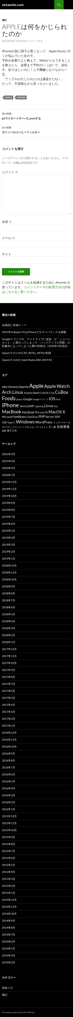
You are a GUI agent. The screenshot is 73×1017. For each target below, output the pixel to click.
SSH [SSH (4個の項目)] (57, 416)
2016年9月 (8, 753)
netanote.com (13, 5)
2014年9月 (8, 920)
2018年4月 (8, 621)
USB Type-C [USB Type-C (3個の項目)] (8, 422)
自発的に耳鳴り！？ (14, 325)
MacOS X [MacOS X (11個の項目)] (56, 411)
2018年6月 (8, 607)
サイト (6, 254)
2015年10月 (9, 830)
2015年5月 (8, 865)
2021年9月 (8, 454)
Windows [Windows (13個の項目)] (25, 421)
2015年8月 (8, 844)
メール (8, 238)
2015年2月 (8, 885)
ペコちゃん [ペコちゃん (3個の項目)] (28, 426)
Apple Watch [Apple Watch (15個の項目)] (57, 386)
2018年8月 (8, 593)
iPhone (21, 97)
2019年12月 (9, 482)
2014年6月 (8, 941)
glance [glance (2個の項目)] (19, 399)
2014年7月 (8, 934)
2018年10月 (9, 579)
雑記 (4, 20)
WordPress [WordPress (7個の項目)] (43, 422)
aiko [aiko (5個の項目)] (5, 386)
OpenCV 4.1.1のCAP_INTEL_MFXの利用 (26, 353)
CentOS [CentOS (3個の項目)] (44, 392)
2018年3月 (8, 628)
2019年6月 (8, 523)
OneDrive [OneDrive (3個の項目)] (32, 416)
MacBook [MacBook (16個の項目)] (11, 411)
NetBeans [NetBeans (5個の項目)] (19, 416)
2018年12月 (9, 565)
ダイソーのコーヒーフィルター (36, 129)
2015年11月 (9, 823)
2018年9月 (8, 586)
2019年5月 (8, 530)
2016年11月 (9, 739)
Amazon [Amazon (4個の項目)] (13, 386)
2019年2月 (8, 551)
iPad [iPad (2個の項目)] (58, 399)
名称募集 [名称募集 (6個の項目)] (63, 427)
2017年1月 (8, 725)
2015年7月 (8, 851)
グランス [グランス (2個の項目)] (17, 427)
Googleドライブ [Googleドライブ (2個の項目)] (40, 399)
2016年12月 (9, 732)
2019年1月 (8, 558)
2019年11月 (9, 489)
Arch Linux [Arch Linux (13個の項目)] (12, 392)
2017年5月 (8, 697)
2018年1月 (8, 642)
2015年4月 (8, 871)
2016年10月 (9, 746)
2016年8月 (8, 760)
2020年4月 (8, 468)
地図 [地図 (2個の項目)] (4, 430)
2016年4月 (8, 788)
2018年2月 (8, 635)
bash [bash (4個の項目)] (36, 392)
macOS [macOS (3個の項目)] (44, 412)
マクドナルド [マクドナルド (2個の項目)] (41, 427)
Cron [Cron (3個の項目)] (52, 392)
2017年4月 (8, 704)
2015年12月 (9, 816)
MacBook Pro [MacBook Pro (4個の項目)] (30, 412)
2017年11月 (9, 656)
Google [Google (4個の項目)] (27, 399)
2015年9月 (8, 837)
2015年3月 (8, 878)
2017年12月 (9, 649)
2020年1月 (8, 475)
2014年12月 (9, 899)
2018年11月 (9, 572)
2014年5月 (8, 948)
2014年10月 (9, 913)
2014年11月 (9, 906)
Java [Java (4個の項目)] (22, 406)
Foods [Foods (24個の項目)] (9, 398)
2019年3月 (8, 544)
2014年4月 (8, 955)
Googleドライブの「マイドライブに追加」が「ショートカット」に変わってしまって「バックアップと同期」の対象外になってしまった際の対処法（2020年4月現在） (36, 342)
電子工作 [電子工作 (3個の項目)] (12, 430)
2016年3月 (8, 795)
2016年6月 (8, 774)
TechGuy (21, 40)
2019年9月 (8, 502)
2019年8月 (8, 509)
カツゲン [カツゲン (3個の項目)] (7, 426)
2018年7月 (8, 600)
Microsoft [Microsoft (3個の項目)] (7, 416)
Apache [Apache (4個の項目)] (24, 386)
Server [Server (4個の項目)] (50, 416)
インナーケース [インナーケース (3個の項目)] (62, 422)
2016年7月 (8, 767)
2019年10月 (9, 495)
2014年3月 (8, 962)
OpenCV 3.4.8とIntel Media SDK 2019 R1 (27, 360)
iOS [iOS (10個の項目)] (52, 398)
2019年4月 (8, 537)
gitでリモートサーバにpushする (36, 115)
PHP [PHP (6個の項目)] (42, 416)
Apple (8, 97)
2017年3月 (8, 711)
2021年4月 (8, 461)
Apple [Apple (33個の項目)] (36, 385)
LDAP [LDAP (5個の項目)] (30, 406)
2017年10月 (9, 663)
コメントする (36, 40)
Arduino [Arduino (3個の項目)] (28, 392)
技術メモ (7, 987)
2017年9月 (8, 670)
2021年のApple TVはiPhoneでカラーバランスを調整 (34, 332)
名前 (7, 221)
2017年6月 (8, 690)
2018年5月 (8, 614)
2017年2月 (8, 718)
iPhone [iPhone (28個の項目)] (10, 405)
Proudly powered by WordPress (18, 1012)
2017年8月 (8, 677)
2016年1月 (8, 809)
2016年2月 (8, 802)
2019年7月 (8, 516)
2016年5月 (8, 781)
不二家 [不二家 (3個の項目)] (52, 426)
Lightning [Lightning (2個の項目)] (39, 406)
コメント (10, 172)
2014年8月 (8, 927)
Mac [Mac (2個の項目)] (56, 406)
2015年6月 (8, 858)
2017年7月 (8, 683)
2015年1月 (8, 892)
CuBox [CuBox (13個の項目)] (61, 392)
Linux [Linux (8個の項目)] (48, 405)
